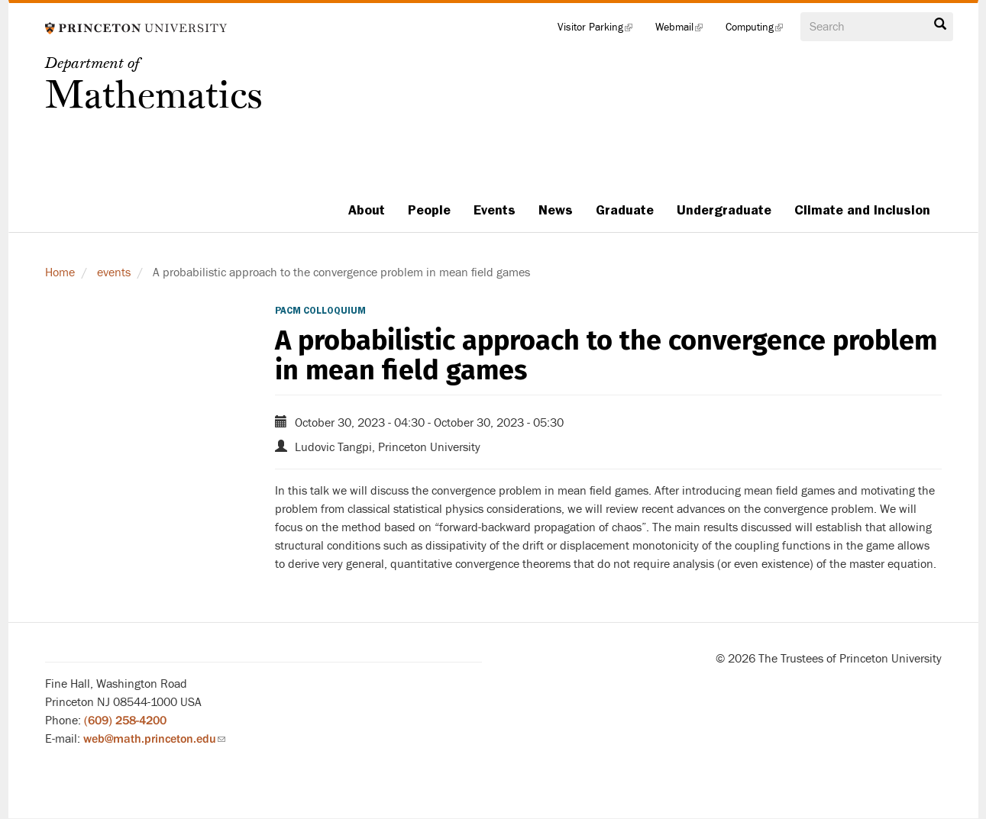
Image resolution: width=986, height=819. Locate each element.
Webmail (684, 30)
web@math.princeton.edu (154, 739)
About (366, 210)
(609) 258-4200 (125, 720)
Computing (760, 30)
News (555, 210)
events (114, 272)
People (429, 210)
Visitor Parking (601, 30)
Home (60, 272)
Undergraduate (724, 210)
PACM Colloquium (320, 310)
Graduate (625, 210)
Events (495, 210)
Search (940, 24)
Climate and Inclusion (862, 210)
